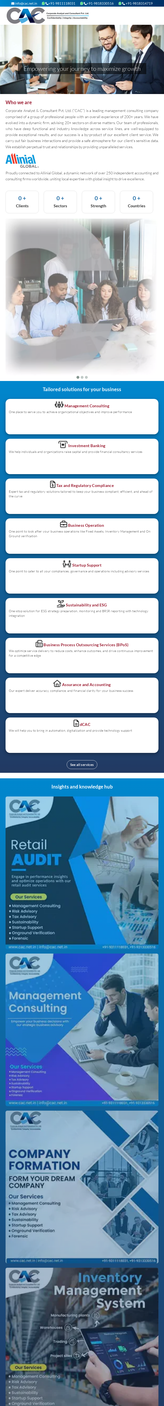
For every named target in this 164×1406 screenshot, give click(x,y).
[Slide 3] (86, 377)
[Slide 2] (82, 377)
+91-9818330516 (99, 3)
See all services (82, 765)
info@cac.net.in (24, 3)
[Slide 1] (77, 377)
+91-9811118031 (60, 3)
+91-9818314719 (137, 3)
